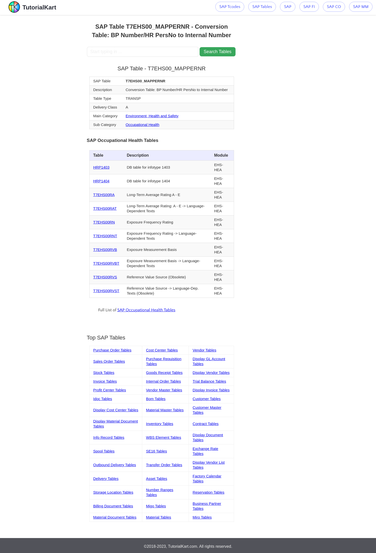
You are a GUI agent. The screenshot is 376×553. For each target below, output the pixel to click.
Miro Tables (202, 517)
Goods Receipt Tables (164, 372)
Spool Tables (104, 451)
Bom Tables (155, 399)
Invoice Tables (105, 381)
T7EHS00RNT (105, 236)
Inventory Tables (159, 424)
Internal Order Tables (163, 381)
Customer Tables (207, 399)
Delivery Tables (106, 478)
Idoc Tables (102, 399)
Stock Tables (104, 372)
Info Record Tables (109, 437)
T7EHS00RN (104, 222)
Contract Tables (206, 424)
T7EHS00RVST (106, 291)
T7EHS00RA (104, 195)
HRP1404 (101, 181)
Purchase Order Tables (112, 350)
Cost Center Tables (162, 350)
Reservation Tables (208, 492)
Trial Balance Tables (209, 381)
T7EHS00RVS (105, 277)
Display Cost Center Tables (115, 410)
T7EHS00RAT (105, 208)
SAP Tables (262, 6)
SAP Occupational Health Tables (146, 310)
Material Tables (158, 517)
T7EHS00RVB (105, 249)
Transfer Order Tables (164, 465)
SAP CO (334, 6)
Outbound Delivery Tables (114, 465)
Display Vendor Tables (211, 372)
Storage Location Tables (113, 492)
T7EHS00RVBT (106, 263)
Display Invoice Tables (211, 390)
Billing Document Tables (113, 506)
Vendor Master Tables (164, 390)
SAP (287, 6)
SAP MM (361, 6)
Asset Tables (156, 478)
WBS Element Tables (163, 437)
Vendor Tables (204, 350)
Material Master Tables (165, 410)
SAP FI (309, 6)
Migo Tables (156, 506)
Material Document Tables (114, 517)
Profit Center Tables (109, 390)
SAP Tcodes (229, 6)
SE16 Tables (156, 451)
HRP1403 (101, 167)
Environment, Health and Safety (151, 116)
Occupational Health (142, 124)
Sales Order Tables (109, 361)
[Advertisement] (50, 90)
